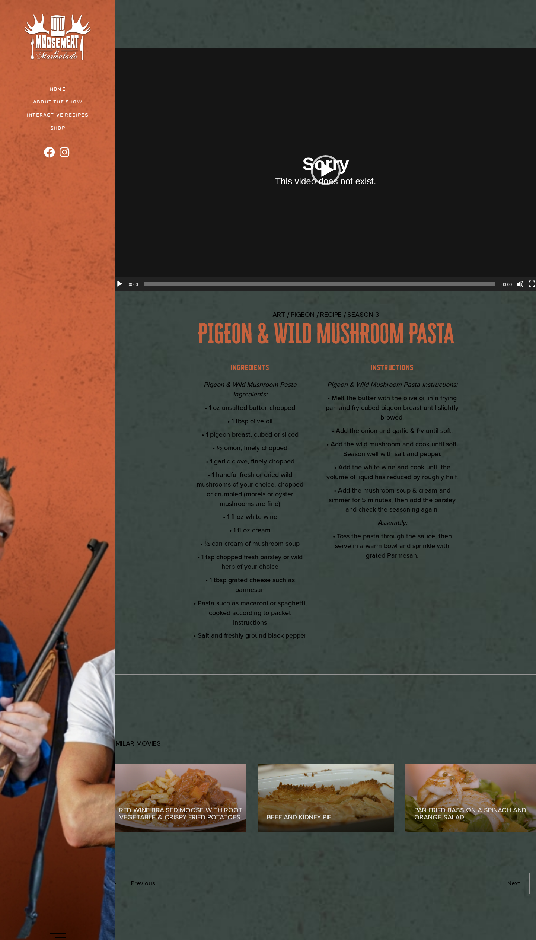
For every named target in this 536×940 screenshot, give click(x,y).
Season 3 (363, 314)
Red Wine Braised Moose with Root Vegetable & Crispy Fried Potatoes (180, 814)
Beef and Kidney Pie (299, 817)
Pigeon (303, 314)
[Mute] (520, 284)
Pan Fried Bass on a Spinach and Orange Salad (470, 814)
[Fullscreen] (532, 284)
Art (278, 314)
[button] (326, 170)
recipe (331, 314)
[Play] (119, 284)
